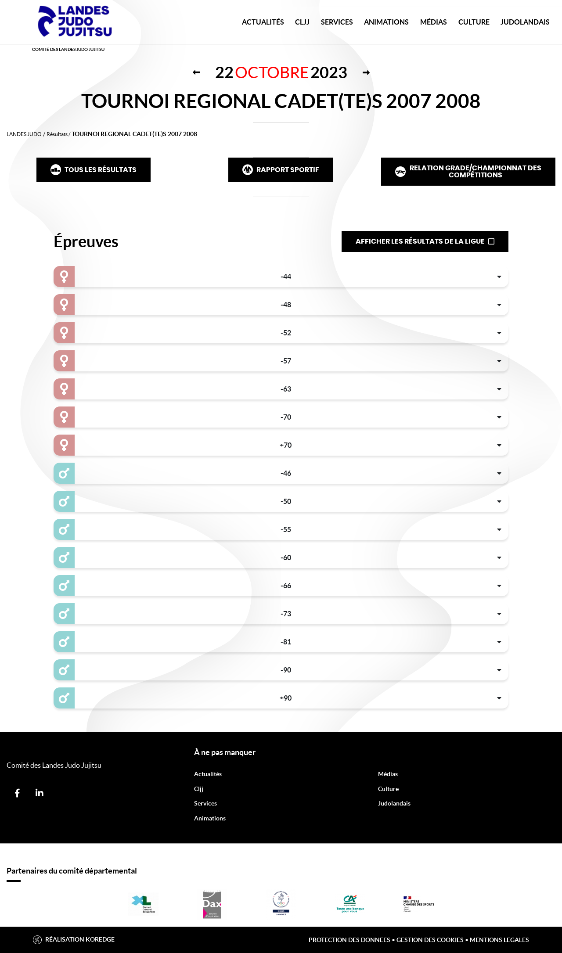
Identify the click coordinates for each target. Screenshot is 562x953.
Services (337, 22)
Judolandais (394, 803)
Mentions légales (499, 939)
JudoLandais (525, 22)
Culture (474, 22)
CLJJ (302, 22)
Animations (386, 22)
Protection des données (349, 939)
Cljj (198, 788)
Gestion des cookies (430, 939)
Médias (433, 22)
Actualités (263, 22)
